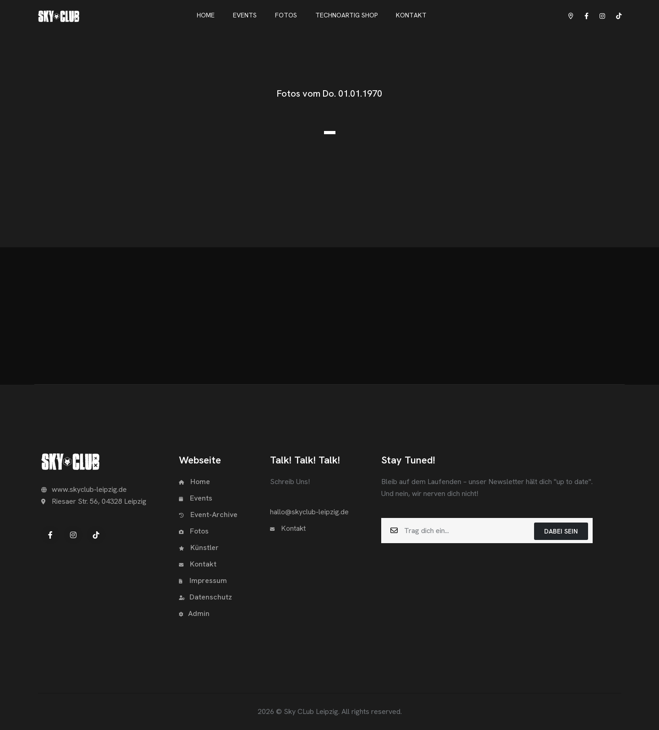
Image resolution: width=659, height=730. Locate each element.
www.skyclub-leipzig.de (84, 489)
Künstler (199, 547)
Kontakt (197, 564)
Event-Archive (208, 514)
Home (194, 481)
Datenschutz (205, 597)
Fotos (194, 531)
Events (195, 498)
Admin (194, 613)
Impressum (203, 580)
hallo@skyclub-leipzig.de (309, 512)
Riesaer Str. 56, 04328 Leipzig (93, 501)
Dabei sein (561, 531)
